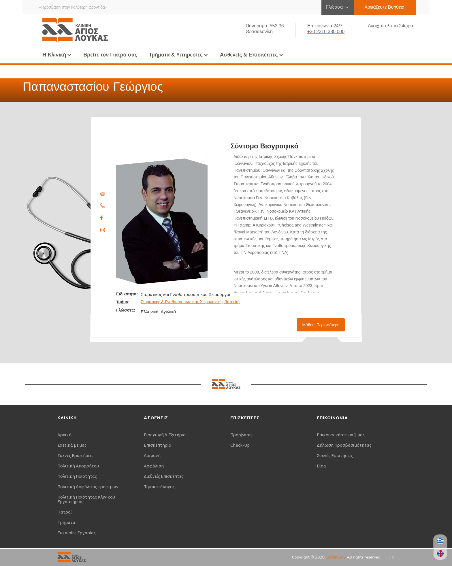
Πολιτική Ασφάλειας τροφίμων (87, 486)
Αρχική (64, 434)
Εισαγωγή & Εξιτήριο (165, 434)
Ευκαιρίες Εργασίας (76, 532)
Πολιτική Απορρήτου (78, 465)
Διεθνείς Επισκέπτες (163, 476)
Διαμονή (152, 455)
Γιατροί (64, 512)
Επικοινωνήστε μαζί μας (341, 434)
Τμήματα (66, 522)
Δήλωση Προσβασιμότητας (344, 445)
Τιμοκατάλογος (159, 486)
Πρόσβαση (241, 434)
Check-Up (240, 445)
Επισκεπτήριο (157, 445)
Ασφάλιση (154, 465)
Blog (321, 465)
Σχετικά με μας (71, 445)
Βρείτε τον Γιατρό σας (110, 55)
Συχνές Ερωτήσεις (75, 455)
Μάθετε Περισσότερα (321, 324)
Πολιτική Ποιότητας (77, 476)
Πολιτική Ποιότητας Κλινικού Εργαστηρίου (86, 499)
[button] (57, 54)
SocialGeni (337, 557)
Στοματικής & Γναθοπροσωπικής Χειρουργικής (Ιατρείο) (190, 301)
